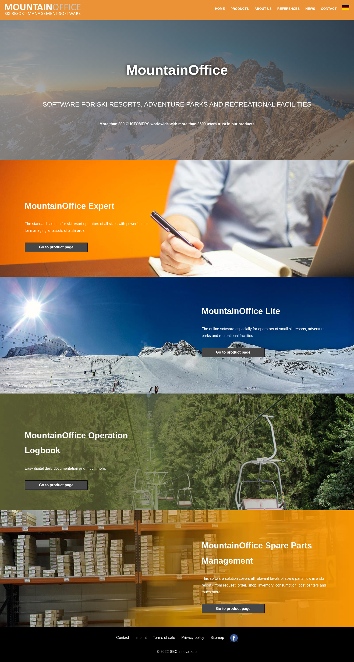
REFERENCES (288, 9)
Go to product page (56, 247)
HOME (220, 9)
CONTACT (328, 9)
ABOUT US (263, 9)
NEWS (310, 9)
